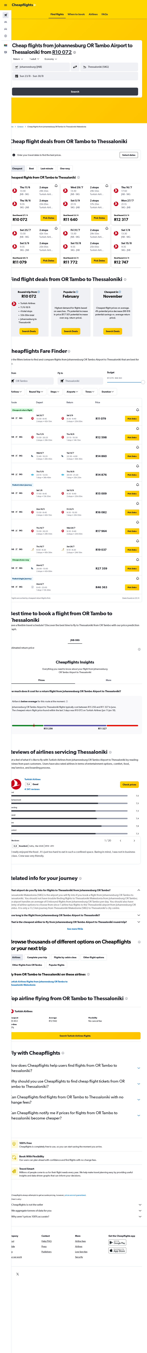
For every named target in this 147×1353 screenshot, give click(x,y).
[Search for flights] (5, 15)
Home (19, 127)
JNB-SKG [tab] (79, 611)
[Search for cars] (5, 29)
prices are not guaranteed (83, 1173)
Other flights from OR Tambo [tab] (35, 943)
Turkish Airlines (41, 750)
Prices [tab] (48, 651)
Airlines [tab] (24, 935)
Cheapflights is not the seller (81, 1183)
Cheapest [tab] (25, 168)
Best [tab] (39, 168)
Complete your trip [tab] (45, 935)
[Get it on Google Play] (119, 1221)
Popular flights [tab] (65, 943)
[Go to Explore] (5, 36)
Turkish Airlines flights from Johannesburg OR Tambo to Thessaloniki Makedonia (47, 962)
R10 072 (76, 52)
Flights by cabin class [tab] (73, 935)
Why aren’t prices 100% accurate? (81, 1195)
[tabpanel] (79, 686)
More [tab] (110, 651)
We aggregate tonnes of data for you (81, 1189)
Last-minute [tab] (55, 168)
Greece (29, 127)
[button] (5, 5)
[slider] (143, 382)
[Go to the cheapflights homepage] (24, 5)
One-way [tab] (73, 168)
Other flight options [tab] (102, 935)
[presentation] (88, 52)
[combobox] (59, 59)
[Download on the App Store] (119, 1229)
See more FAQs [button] (79, 907)
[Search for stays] (5, 22)
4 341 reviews (40, 760)
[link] (36, 331)
